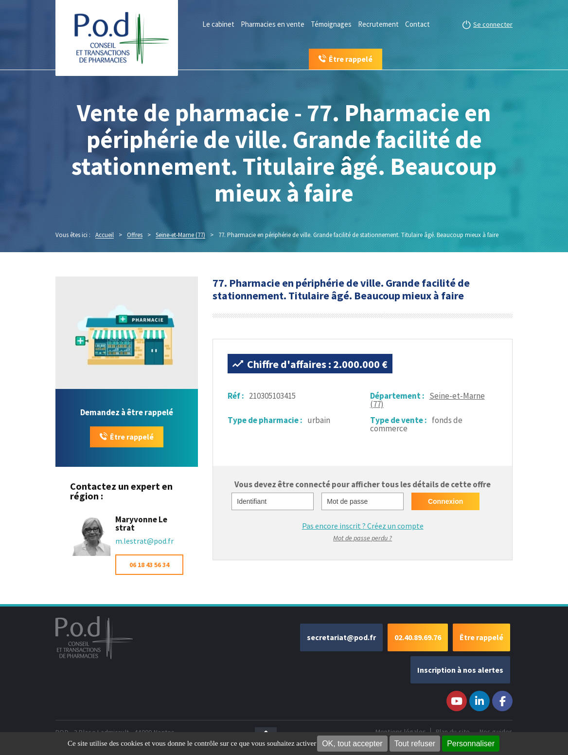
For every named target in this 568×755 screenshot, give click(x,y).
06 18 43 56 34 (149, 564)
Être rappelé (132, 437)
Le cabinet (218, 24)
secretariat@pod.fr (341, 637)
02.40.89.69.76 (417, 637)
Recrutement (378, 24)
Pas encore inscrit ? (363, 526)
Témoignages (331, 24)
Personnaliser (471, 743)
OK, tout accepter (352, 743)
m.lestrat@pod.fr (144, 541)
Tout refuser (414, 743)
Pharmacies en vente (272, 24)
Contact (417, 24)
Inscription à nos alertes (460, 670)
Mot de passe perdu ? (362, 538)
